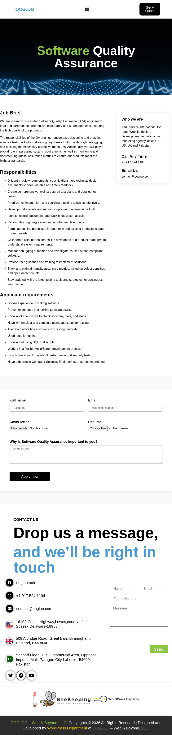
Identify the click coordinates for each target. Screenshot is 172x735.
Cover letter (19, 422)
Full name (18, 400)
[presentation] (139, 635)
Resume (95, 422)
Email (92, 400)
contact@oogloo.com (135, 176)
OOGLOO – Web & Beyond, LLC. (39, 723)
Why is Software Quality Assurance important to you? (53, 442)
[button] (87, 9)
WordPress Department (67, 728)
